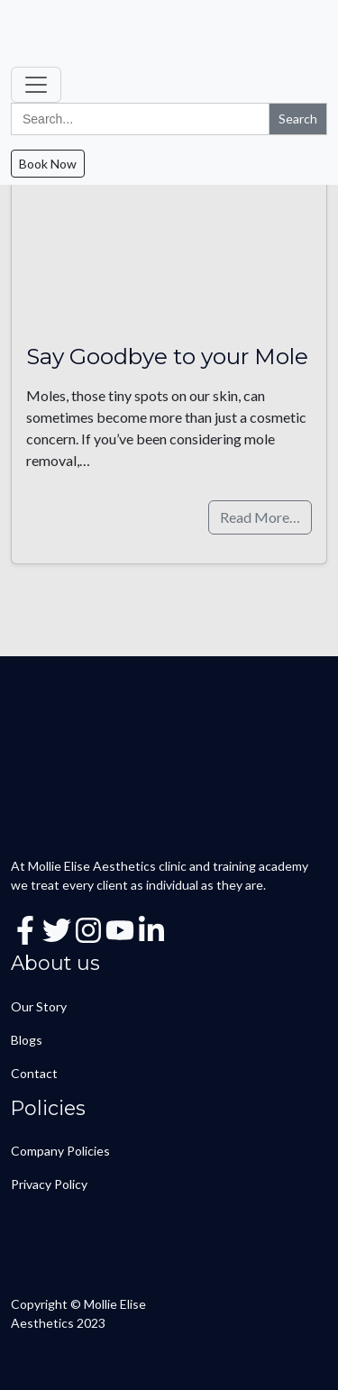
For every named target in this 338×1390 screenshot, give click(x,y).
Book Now (48, 163)
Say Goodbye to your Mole (167, 356)
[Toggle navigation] (36, 85)
